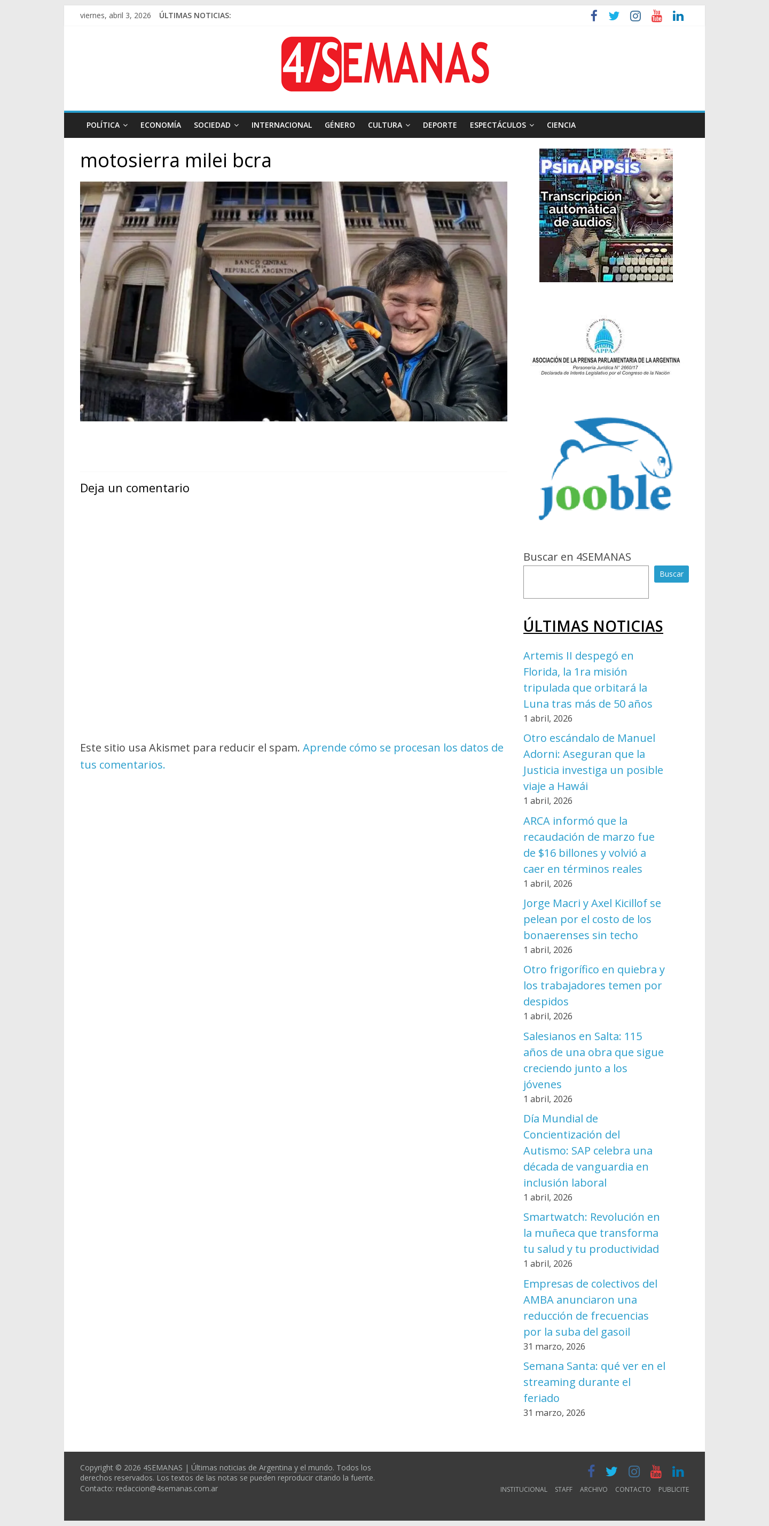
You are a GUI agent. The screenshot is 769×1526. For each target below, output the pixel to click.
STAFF (563, 1489)
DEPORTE (440, 125)
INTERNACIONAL (282, 125)
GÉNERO (340, 125)
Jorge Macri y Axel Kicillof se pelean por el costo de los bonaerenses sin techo (592, 919)
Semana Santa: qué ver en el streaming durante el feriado (594, 1382)
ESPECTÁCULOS (498, 125)
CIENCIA (561, 125)
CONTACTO (633, 1489)
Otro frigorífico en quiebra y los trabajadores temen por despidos (594, 985)
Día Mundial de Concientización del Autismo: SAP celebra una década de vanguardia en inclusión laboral (588, 1150)
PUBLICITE (673, 1489)
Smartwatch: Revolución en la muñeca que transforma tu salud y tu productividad (591, 1233)
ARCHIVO (594, 1489)
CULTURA (385, 125)
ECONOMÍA (160, 125)
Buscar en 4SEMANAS (577, 556)
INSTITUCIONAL (523, 1489)
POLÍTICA (103, 125)
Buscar (672, 574)
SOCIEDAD (212, 125)
